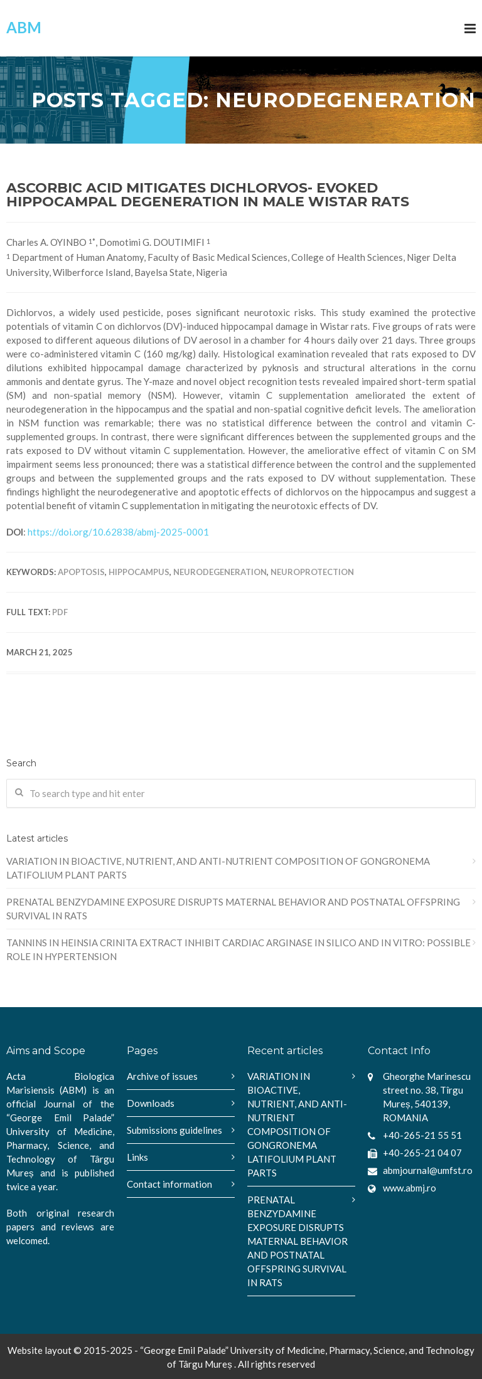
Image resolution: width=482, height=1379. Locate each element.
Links (137, 1157)
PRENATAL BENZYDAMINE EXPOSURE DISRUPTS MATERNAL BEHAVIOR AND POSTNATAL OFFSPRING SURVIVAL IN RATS (233, 908)
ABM (23, 27)
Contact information (169, 1184)
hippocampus (139, 572)
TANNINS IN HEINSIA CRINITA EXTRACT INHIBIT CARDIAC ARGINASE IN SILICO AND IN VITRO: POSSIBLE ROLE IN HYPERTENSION (238, 949)
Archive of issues (162, 1076)
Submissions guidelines (174, 1130)
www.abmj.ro (409, 1187)
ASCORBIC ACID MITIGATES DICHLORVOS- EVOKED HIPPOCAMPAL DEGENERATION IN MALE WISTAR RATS (207, 194)
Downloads (150, 1103)
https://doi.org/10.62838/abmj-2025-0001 (118, 531)
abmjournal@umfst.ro (428, 1170)
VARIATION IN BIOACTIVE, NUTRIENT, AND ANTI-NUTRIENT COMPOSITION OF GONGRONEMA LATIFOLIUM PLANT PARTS (218, 867)
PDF (60, 612)
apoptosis (81, 572)
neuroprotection (312, 572)
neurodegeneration (220, 572)
